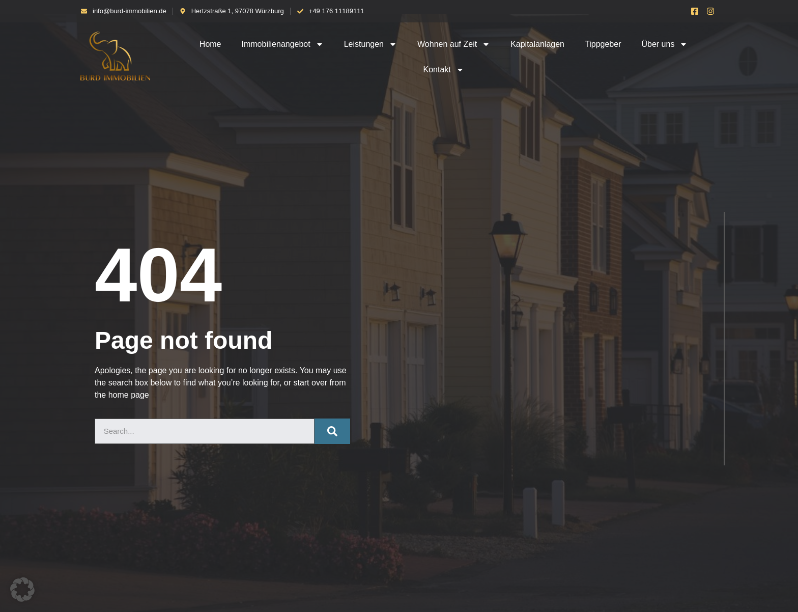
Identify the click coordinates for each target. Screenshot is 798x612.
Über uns (664, 44)
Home (210, 44)
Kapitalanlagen (537, 44)
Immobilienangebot (283, 44)
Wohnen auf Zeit (453, 44)
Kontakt (443, 70)
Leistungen (370, 44)
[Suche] (332, 431)
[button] (22, 589)
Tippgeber (603, 44)
